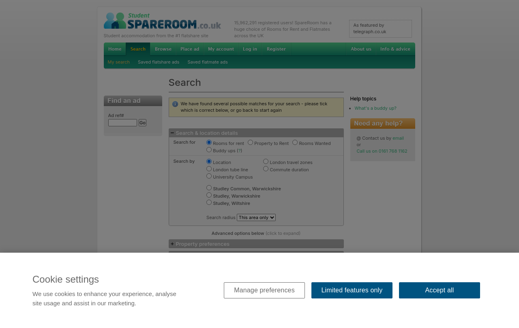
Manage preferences (264, 290)
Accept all (439, 290)
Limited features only (352, 290)
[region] (259, 290)
